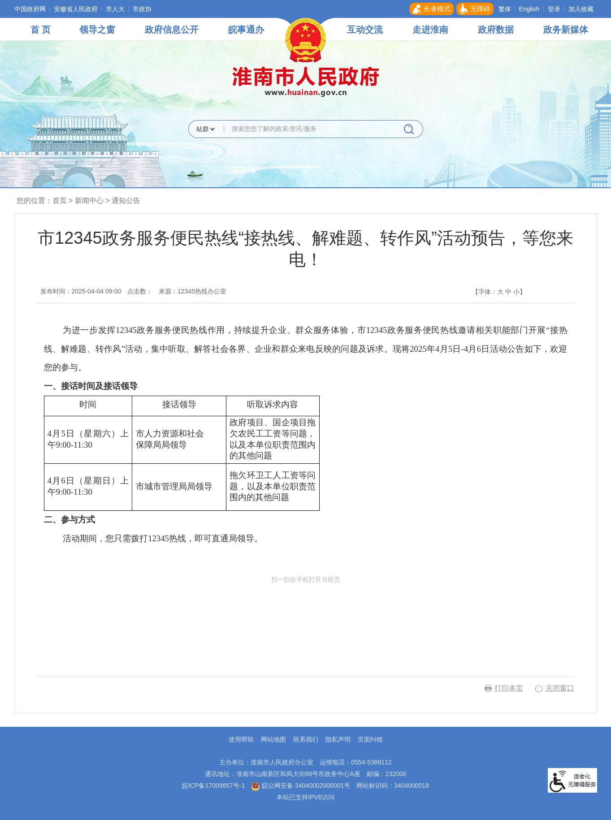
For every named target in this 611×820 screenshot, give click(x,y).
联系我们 (305, 739)
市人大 (115, 9)
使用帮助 (241, 739)
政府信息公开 (172, 30)
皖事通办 (246, 30)
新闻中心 (89, 200)
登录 (554, 9)
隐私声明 (338, 739)
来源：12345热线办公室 (192, 291)
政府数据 (496, 30)
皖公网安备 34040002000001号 (300, 785)
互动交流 (365, 30)
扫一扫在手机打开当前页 (306, 617)
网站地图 (273, 739)
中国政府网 (30, 9)
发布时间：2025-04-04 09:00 (80, 291)
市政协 (142, 9)
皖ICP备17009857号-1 (213, 785)
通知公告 (126, 200)
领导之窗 (97, 30)
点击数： (139, 291)
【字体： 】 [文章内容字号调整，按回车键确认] (499, 291)
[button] (432, 9)
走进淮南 (430, 30)
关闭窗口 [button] (560, 688)
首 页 (40, 30)
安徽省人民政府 (76, 9)
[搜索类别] (205, 129)
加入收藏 (581, 9)
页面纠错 (370, 739)
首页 (59, 200)
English (529, 9)
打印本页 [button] (508, 688)
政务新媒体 (565, 30)
